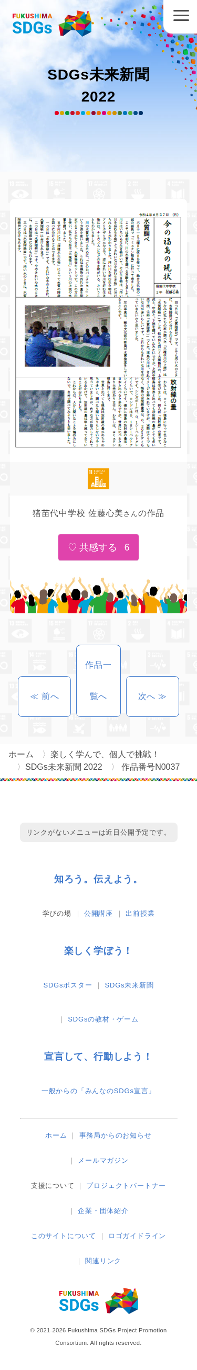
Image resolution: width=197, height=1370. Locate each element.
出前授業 (140, 913)
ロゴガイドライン (137, 1236)
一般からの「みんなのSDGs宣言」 (98, 1091)
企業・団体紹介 (103, 1211)
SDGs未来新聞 (129, 985)
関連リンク (103, 1261)
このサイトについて (63, 1236)
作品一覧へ (98, 680)
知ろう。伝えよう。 (98, 879)
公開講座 (98, 913)
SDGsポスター (67, 985)
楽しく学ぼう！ (98, 951)
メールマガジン (103, 1160)
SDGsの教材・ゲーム (103, 1019)
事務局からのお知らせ (115, 1135)
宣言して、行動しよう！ (98, 1056)
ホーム (56, 1135)
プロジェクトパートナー (126, 1185)
